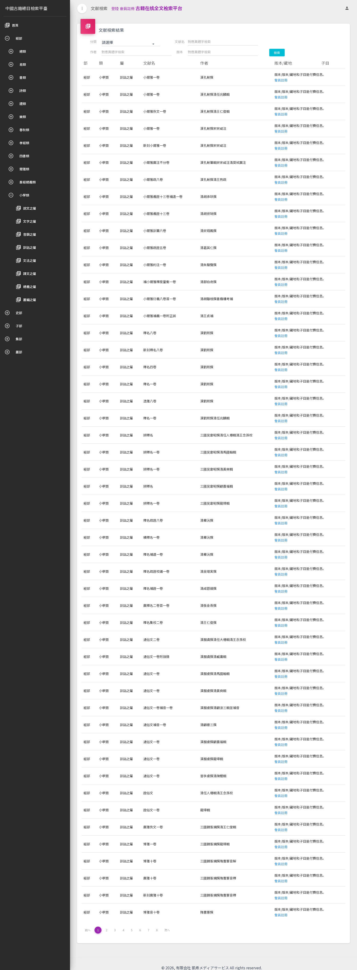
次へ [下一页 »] (167, 930)
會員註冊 (127, 8)
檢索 (277, 52)
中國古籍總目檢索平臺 (26, 8)
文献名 (180, 41)
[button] (131, 42)
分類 (93, 41)
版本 (179, 51)
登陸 (115, 8)
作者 (93, 51)
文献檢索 (99, 8)
